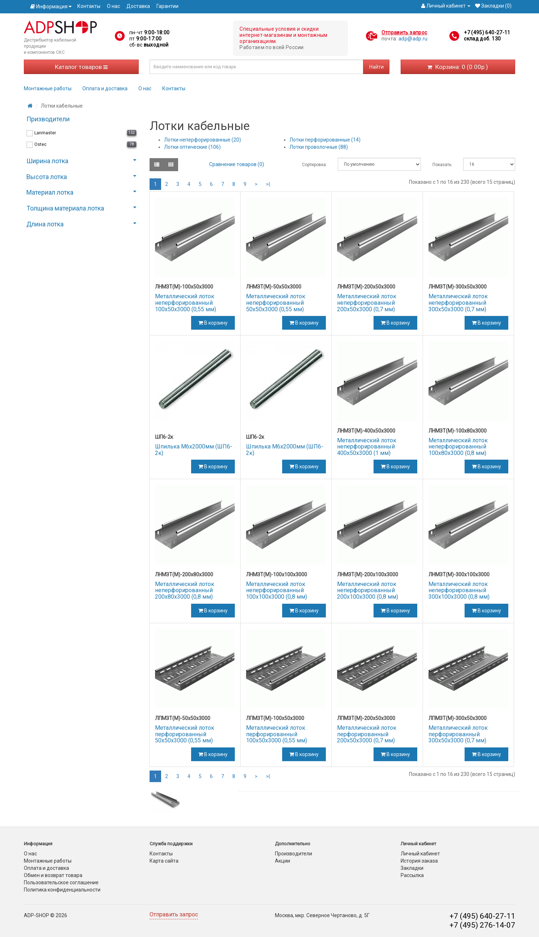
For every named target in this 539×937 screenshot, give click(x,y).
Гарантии (167, 6)
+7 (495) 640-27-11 (487, 32)
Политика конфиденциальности (62, 890)
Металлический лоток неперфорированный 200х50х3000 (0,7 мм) (366, 302)
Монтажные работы (48, 88)
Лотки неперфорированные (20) (202, 140)
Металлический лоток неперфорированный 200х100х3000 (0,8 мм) (367, 590)
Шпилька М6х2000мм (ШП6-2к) (193, 449)
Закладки (412, 868)
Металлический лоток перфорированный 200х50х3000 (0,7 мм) (366, 734)
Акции (282, 861)
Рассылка (412, 875)
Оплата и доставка (105, 88)
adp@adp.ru (413, 39)
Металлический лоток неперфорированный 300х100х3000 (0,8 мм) (459, 590)
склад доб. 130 (482, 39)
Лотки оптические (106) (192, 147)
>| (268, 184)
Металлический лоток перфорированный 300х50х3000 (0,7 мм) (458, 734)
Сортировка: (314, 164)
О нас (113, 6)
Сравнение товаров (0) (236, 164)
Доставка (138, 6)
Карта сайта (164, 861)
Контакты (88, 6)
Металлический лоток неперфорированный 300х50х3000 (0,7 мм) (458, 302)
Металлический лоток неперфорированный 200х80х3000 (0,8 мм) (184, 590)
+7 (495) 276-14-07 (482, 925)
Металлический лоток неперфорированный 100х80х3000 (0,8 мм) (458, 446)
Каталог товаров (81, 66)
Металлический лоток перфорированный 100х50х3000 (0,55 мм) (276, 734)
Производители (293, 853)
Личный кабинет (420, 853)
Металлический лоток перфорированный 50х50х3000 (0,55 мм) (184, 734)
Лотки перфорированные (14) (325, 140)
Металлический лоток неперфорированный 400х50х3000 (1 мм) (366, 446)
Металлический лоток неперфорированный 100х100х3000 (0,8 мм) (276, 590)
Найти (376, 67)
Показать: (442, 164)
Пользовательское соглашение (61, 882)
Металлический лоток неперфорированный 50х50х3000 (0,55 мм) (275, 302)
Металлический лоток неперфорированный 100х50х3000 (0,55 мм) (185, 302)
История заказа (419, 861)
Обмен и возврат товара (53, 875)
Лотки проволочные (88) (318, 147)
